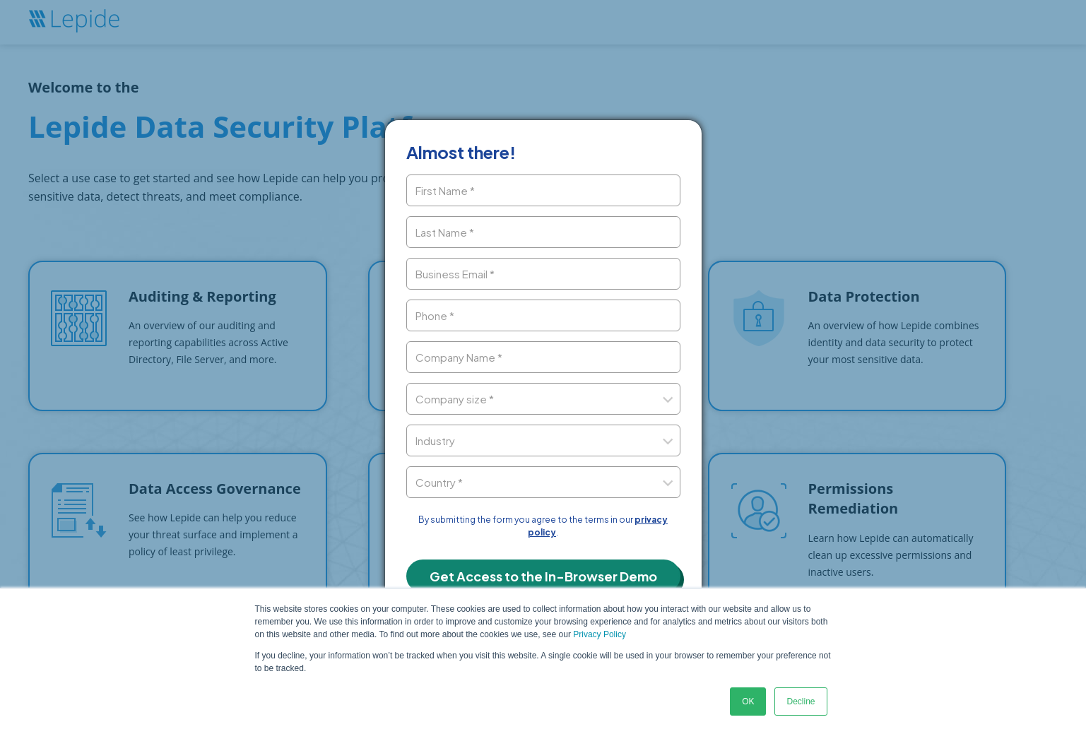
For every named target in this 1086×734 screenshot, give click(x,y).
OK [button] (748, 701)
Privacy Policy (599, 634)
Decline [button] (800, 701)
